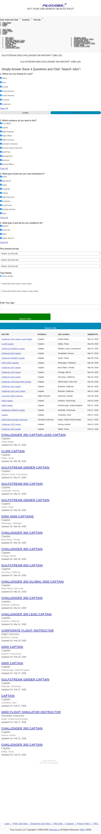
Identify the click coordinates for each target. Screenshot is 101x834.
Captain (4, 415)
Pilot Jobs (39, 20)
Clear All (4, 108)
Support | (71, 824)
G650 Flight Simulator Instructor (14, 420)
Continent (75, 113)
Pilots (18, 20)
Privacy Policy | (85, 824)
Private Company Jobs (84, 43)
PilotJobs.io (54, 830)
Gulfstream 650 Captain (11, 353)
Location (25, 113)
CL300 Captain (7, 344)
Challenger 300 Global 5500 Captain (16, 382)
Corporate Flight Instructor (12, 396)
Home (2, 20)
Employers (28, 20)
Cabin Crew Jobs (82, 46)
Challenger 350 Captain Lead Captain (16, 339)
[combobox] (50, 253)
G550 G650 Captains (10, 363)
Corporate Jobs (12, 47)
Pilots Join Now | (22, 824)
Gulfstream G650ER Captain (13, 349)
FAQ (4, 25)
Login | (8, 824)
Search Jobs (9, 20)
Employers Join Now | (42, 824)
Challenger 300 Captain (11, 372)
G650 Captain (7, 401)
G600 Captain (7, 405)
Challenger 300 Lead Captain (13, 391)
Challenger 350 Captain (11, 368)
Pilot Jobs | (60, 824)
